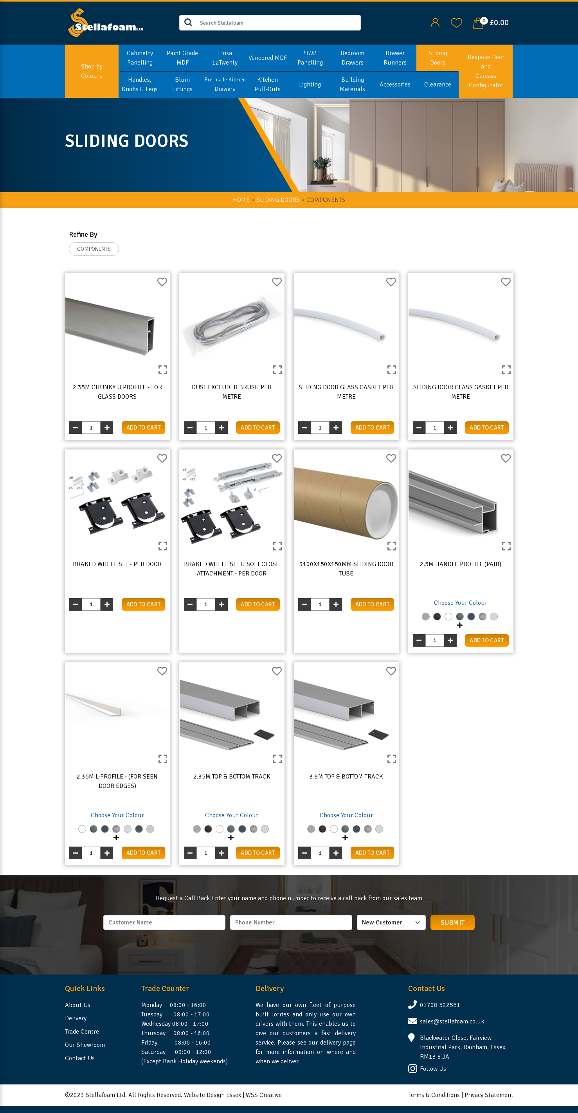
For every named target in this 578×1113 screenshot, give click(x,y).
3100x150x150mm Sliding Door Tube (346, 568)
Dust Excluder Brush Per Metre (232, 392)
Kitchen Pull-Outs (267, 84)
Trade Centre (82, 1032)
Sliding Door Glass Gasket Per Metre (346, 392)
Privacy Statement (489, 1095)
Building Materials (352, 84)
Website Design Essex (212, 1095)
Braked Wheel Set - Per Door (117, 564)
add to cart (143, 427)
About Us (77, 1005)
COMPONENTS (94, 249)
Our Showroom (85, 1045)
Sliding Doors (438, 58)
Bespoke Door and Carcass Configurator (486, 71)
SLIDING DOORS (278, 200)
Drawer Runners (395, 58)
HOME (241, 200)
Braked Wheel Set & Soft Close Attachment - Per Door (231, 568)
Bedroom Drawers (352, 58)
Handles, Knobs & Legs (140, 84)
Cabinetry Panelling (140, 58)
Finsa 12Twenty (225, 58)
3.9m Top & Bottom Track (346, 776)
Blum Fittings (182, 84)
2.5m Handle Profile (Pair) (460, 564)
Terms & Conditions (434, 1095)
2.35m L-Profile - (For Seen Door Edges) (117, 781)
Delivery (75, 1018)
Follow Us (433, 1069)
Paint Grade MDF (182, 58)
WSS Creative (264, 1095)
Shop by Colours (92, 71)
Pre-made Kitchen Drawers (225, 84)
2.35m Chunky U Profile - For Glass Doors (117, 392)
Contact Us (80, 1058)
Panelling (310, 58)
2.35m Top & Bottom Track (231, 776)
